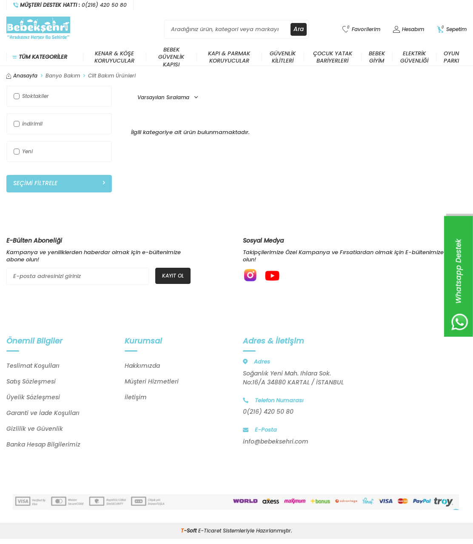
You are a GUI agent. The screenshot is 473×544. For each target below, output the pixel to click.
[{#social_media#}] (251, 276)
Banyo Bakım (63, 75)
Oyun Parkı (451, 57)
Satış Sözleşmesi (31, 383)
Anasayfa (21, 75)
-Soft (189, 532)
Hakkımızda (142, 367)
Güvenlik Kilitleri (283, 57)
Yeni (23, 151)
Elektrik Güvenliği (414, 57)
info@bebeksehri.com (275, 443)
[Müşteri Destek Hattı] (70, 5)
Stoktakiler (31, 96)
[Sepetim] (452, 29)
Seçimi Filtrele (59, 183)
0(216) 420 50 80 (268, 413)
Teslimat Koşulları (33, 367)
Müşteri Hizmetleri (152, 383)
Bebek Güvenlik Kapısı (171, 57)
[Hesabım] (408, 29)
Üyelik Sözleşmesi (33, 399)
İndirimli (28, 123)
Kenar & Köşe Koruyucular (114, 57)
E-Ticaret (209, 532)
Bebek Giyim (377, 57)
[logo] (38, 29)
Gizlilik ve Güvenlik (34, 430)
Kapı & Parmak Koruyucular (229, 57)
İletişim (136, 399)
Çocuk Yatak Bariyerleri (332, 57)
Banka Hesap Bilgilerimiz (43, 446)
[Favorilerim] (361, 29)
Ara (298, 29)
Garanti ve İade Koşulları (43, 414)
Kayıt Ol (173, 275)
